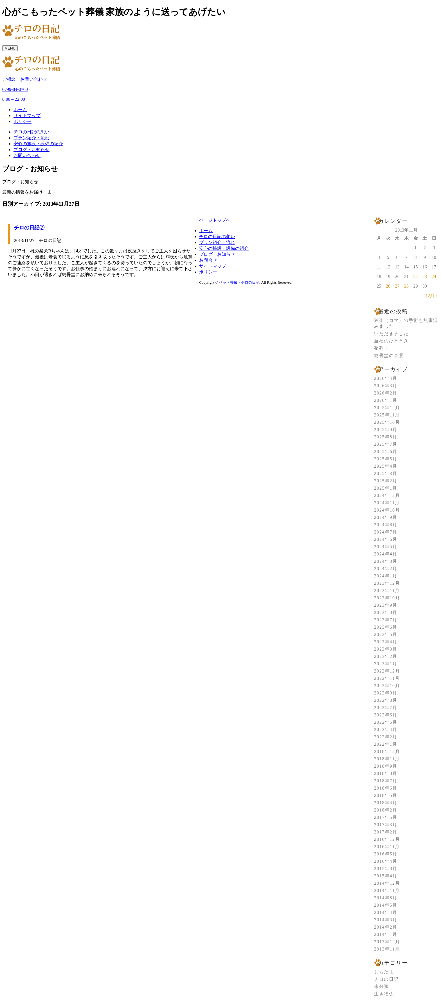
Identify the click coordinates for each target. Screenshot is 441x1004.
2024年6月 (385, 539)
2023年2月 (385, 656)
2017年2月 (385, 832)
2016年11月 (387, 846)
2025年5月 (385, 458)
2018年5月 (385, 795)
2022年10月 (387, 685)
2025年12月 (387, 407)
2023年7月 (385, 619)
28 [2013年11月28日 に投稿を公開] (406, 286)
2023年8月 (385, 612)
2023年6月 (385, 627)
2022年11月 (387, 678)
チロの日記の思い (32, 131)
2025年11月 (387, 415)
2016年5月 (385, 853)
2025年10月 (387, 422)
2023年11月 (387, 590)
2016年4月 (385, 861)
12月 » (432, 295)
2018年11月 (387, 758)
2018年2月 (385, 810)
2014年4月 (385, 912)
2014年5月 (385, 905)
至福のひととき (391, 341)
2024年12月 (387, 495)
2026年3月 (385, 385)
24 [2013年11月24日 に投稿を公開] (434, 276)
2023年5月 (385, 634)
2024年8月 (385, 524)
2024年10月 (387, 510)
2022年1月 (385, 744)
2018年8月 (385, 773)
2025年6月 (385, 451)
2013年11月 (387, 949)
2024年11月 (387, 502)
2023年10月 (387, 597)
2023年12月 (387, 583)
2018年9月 (385, 766)
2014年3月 (385, 919)
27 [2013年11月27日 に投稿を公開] (397, 286)
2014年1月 (385, 934)
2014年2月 (385, 927)
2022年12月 (387, 671)
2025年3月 (385, 473)
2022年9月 (385, 693)
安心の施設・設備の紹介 (38, 143)
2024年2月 (385, 568)
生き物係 (384, 993)
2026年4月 (385, 378)
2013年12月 (387, 941)
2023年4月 (385, 641)
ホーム (20, 109)
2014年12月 (387, 883)
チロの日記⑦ (29, 227)
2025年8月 (385, 436)
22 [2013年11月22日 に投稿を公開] (415, 276)
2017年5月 (385, 817)
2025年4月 (385, 466)
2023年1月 (385, 663)
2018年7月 (385, 780)
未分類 (381, 986)
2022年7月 (385, 707)
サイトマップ (27, 115)
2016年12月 (387, 839)
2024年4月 (385, 554)
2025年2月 (385, 480)
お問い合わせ (27, 155)
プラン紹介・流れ (32, 137)
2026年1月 (385, 400)
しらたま (384, 971)
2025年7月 (385, 444)
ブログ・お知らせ (32, 149)
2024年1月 (385, 575)
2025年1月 (385, 488)
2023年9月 (385, 605)
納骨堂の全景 (389, 355)
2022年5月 (385, 722)
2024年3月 (385, 561)
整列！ (381, 348)
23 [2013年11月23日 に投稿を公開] (424, 276)
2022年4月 (385, 729)
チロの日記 (386, 979)
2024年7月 (385, 532)
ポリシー (23, 121)
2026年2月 (385, 393)
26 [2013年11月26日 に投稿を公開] (388, 286)
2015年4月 (385, 875)
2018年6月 (385, 788)
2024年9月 (385, 517)
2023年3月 (385, 649)
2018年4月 (385, 802)
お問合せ (208, 260)
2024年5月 (385, 546)
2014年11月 (387, 890)
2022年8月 (385, 700)
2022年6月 (385, 714)
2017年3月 (385, 824)
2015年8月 (385, 868)
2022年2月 (385, 736)
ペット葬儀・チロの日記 (239, 282)
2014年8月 (385, 897)
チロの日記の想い (217, 236)
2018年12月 (387, 751)
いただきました (391, 333)
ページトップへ (215, 220)
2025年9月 (385, 429)
